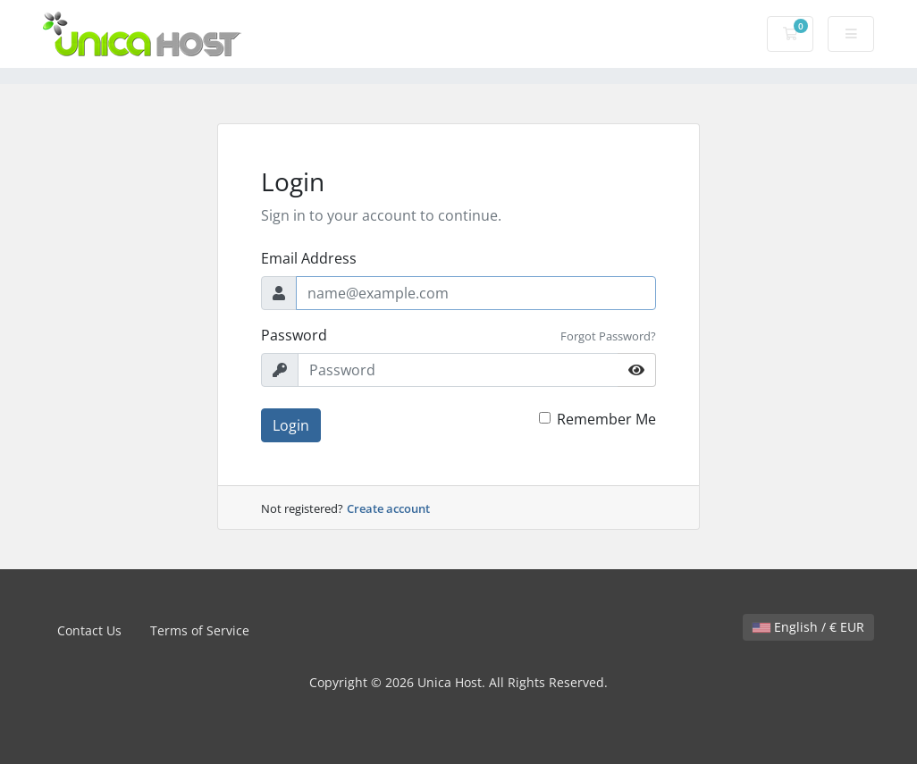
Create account (388, 508)
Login (291, 425)
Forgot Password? (608, 336)
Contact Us (89, 630)
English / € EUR (808, 626)
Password (294, 335)
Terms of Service (199, 630)
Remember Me (606, 419)
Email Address (309, 258)
